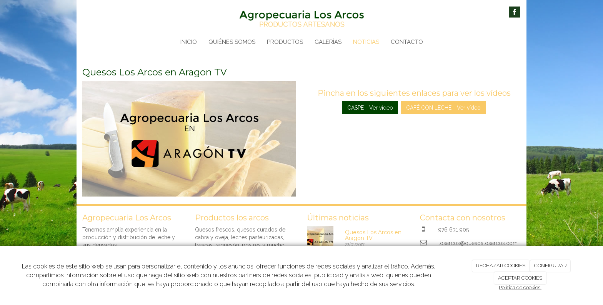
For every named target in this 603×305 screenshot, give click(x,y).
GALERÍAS (328, 41)
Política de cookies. (520, 287)
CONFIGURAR (550, 265)
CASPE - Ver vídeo (370, 108)
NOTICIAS (366, 41)
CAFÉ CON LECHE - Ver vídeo (443, 108)
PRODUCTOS (285, 41)
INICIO (188, 41)
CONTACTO (407, 41)
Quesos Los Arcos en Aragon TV (373, 235)
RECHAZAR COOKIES (500, 265)
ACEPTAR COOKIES (520, 278)
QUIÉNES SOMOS (231, 41)
